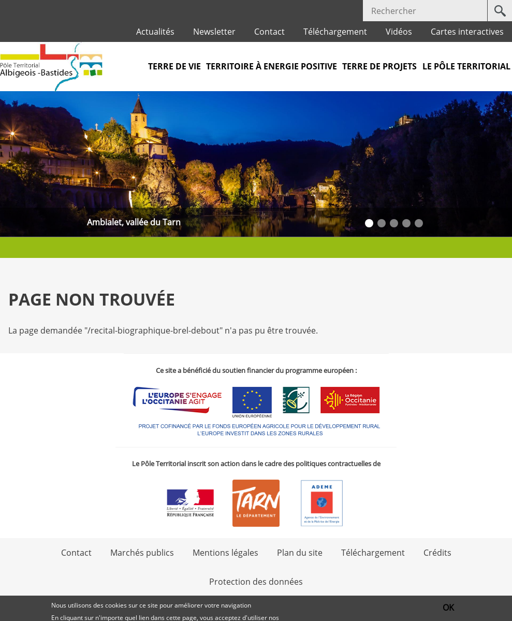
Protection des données (256, 581)
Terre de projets (379, 66)
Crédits (437, 552)
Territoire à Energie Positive (271, 66)
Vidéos (399, 31)
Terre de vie (174, 66)
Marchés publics (142, 552)
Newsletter (214, 31)
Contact (269, 31)
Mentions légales (225, 552)
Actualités (155, 31)
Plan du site (300, 552)
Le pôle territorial (466, 66)
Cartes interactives (467, 31)
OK (448, 608)
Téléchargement (335, 31)
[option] (256, 164)
